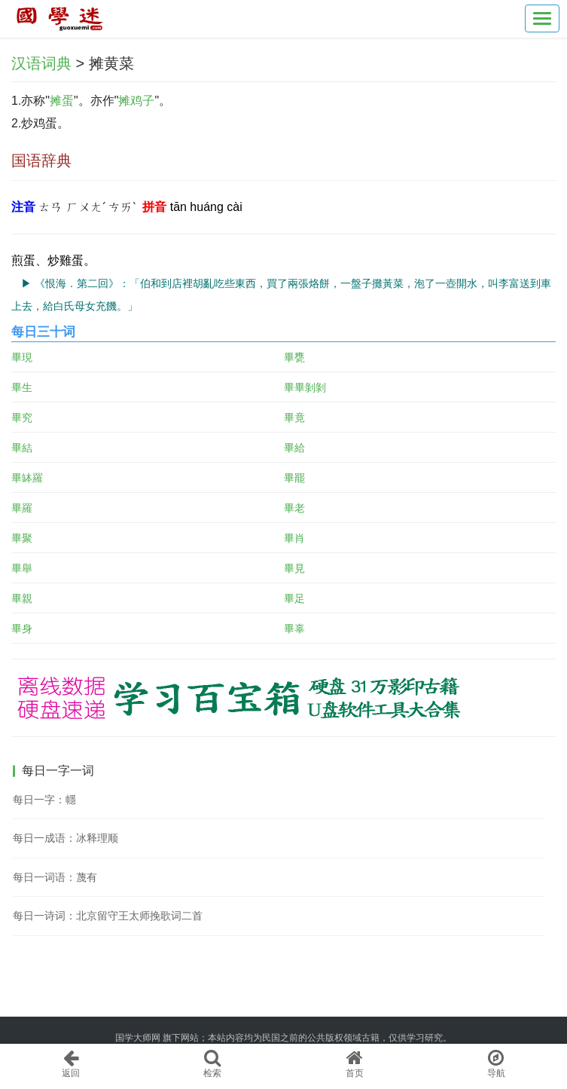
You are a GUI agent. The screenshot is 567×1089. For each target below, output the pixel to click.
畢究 (21, 417)
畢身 (21, 629)
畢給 (294, 448)
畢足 (294, 598)
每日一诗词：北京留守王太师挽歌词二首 (108, 916)
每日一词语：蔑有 (55, 877)
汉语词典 (41, 63)
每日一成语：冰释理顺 (65, 838)
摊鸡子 (136, 100)
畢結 (21, 448)
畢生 (21, 387)
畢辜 (294, 629)
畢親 (21, 598)
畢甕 (294, 357)
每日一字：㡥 (44, 800)
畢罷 (294, 478)
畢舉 (21, 568)
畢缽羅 (27, 478)
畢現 (21, 357)
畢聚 (21, 538)
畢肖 (294, 538)
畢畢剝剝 (305, 387)
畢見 (294, 568)
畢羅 (21, 508)
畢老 (294, 508)
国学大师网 (137, 1037)
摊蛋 (62, 100)
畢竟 (294, 417)
